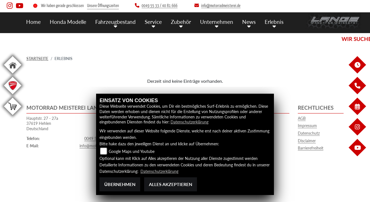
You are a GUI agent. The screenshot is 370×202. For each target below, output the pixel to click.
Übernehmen (119, 184)
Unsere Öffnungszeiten (103, 6)
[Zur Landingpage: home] (12, 74)
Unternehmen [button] (216, 22)
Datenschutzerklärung (189, 122)
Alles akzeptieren (170, 184)
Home (33, 22)
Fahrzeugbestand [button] (115, 22)
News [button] (249, 22)
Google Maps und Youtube (132, 151)
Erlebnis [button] (274, 22)
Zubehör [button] (181, 22)
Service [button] (153, 22)
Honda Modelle (68, 22)
